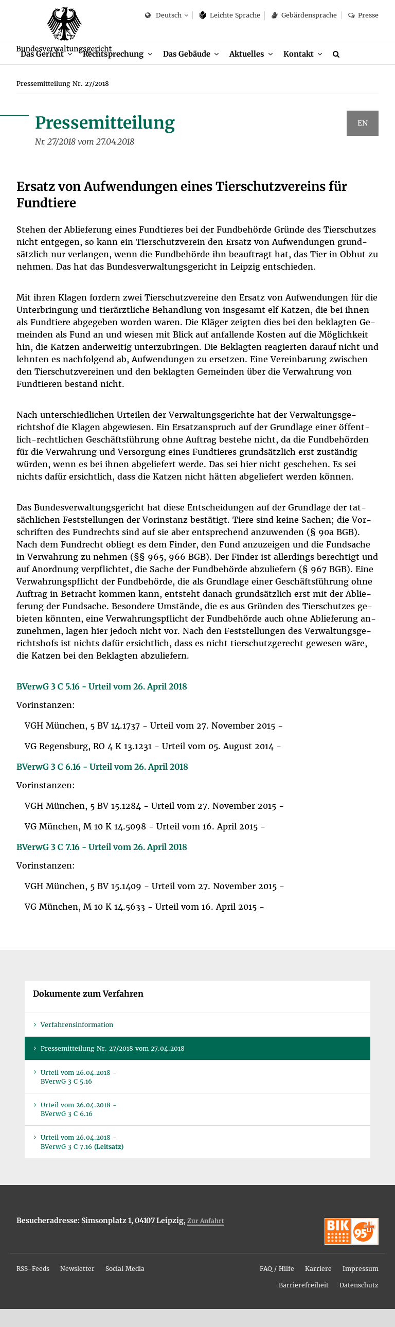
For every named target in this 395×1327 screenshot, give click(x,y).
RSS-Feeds (32, 1286)
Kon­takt (308, 71)
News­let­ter (77, 1286)
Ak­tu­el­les (255, 71)
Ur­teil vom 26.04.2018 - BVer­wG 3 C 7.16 (82, 1160)
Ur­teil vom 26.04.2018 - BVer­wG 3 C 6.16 (79, 1127)
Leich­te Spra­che (230, 15)
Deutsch (163, 15)
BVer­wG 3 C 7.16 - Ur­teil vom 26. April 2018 (101, 865)
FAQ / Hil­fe (277, 1286)
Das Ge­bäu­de (192, 71)
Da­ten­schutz (359, 1303)
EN (362, 141)
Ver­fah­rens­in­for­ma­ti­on (77, 1043)
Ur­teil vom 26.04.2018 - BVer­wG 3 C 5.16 (79, 1095)
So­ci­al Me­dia (125, 1286)
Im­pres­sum (361, 1286)
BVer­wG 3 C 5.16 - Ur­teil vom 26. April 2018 (101, 704)
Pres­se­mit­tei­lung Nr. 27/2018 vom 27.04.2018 (113, 1067)
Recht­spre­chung (117, 71)
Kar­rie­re (318, 1286)
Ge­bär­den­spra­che (304, 15)
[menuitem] (47, 71)
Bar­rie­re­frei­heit (304, 1303)
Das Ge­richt (43, 71)
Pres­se (363, 15)
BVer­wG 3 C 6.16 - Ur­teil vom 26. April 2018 (102, 785)
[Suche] (349, 71)
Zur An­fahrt (205, 1239)
